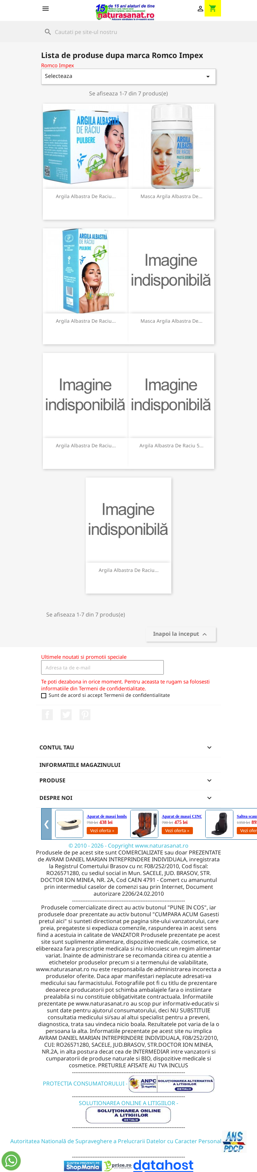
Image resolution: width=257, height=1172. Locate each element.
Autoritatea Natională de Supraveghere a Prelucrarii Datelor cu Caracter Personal (128, 1141)
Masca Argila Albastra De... (171, 196)
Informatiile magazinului (79, 765)
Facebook (47, 714)
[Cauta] (128, 32)
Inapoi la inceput (181, 634)
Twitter (66, 714)
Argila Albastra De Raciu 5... (171, 445)
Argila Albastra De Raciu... (86, 321)
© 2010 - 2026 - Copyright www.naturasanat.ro (128, 845)
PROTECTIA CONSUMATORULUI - (129, 1083)
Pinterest (84, 714)
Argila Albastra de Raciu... (86, 196)
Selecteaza (128, 76)
